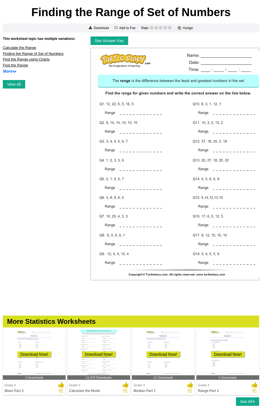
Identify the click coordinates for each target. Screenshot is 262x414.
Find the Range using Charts (26, 59)
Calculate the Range (19, 48)
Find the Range (15, 65)
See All (247, 401)
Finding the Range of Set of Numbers (33, 53)
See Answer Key (109, 40)
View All (14, 84)
